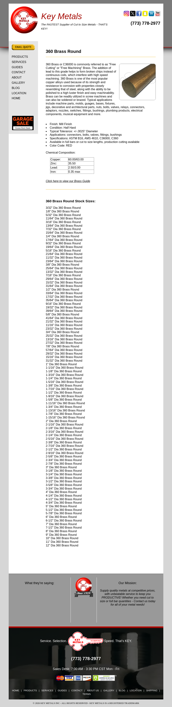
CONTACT (19, 72)
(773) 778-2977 (145, 23)
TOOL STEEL (19, 38)
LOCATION (19, 93)
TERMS (86, 694)
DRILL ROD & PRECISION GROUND (137, 38)
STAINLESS (80, 38)
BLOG (16, 88)
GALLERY (18, 82)
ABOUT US (93, 690)
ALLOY (101, 38)
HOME (16, 98)
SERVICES (19, 62)
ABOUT (17, 77)
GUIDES (17, 67)
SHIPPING (151, 690)
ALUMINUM (41, 38)
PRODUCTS (20, 56)
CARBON (61, 38)
